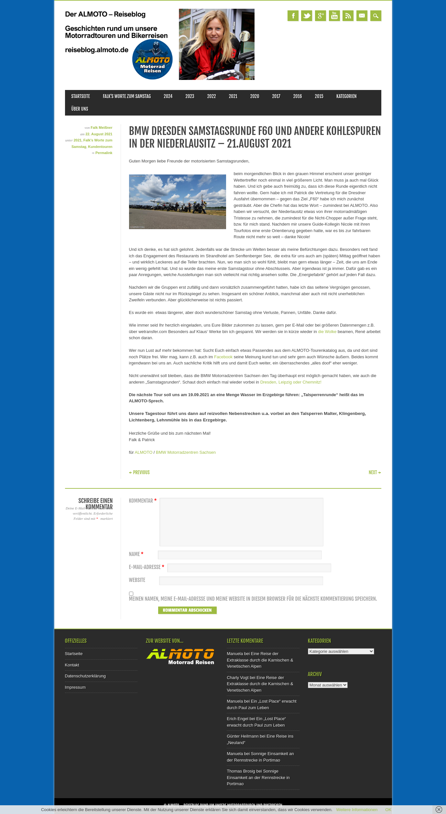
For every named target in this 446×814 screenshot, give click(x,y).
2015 (319, 96)
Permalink (104, 153)
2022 (211, 96)
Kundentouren (100, 147)
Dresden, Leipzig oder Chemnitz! (290, 382)
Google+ (320, 15)
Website (137, 580)
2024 (168, 96)
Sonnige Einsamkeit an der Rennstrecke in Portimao (258, 777)
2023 (190, 96)
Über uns (79, 109)
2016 (297, 96)
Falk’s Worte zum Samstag (127, 96)
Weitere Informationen (357, 809)
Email (361, 15)
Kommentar (143, 501)
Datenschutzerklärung (85, 676)
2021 (233, 96)
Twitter (306, 15)
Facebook (293, 15)
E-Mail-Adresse (147, 567)
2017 (276, 96)
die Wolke (328, 331)
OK (388, 809)
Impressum (75, 687)
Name (137, 554)
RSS (348, 15)
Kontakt (72, 665)
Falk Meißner (101, 127)
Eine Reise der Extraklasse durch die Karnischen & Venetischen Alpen (260, 660)
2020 (254, 96)
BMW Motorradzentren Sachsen (186, 452)
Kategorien (346, 96)
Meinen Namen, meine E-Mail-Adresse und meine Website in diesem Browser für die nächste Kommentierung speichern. (253, 599)
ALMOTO (144, 452)
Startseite (80, 96)
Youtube (334, 15)
